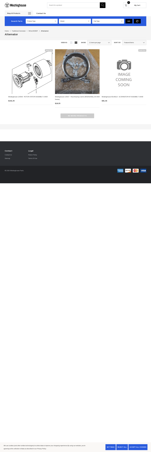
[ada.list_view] (71, 42)
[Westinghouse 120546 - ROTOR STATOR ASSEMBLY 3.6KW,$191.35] (30, 71)
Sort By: (117, 42)
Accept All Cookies (138, 447)
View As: (64, 42)
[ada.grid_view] (76, 42)
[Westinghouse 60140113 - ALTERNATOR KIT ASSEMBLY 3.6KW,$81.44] (124, 71)
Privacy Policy (41, 449)
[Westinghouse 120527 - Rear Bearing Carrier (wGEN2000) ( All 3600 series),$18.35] (77, 71)
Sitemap (7, 158)
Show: (83, 42)
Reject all (122, 447)
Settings (110, 447)
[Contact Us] (41, 13)
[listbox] (134, 42)
